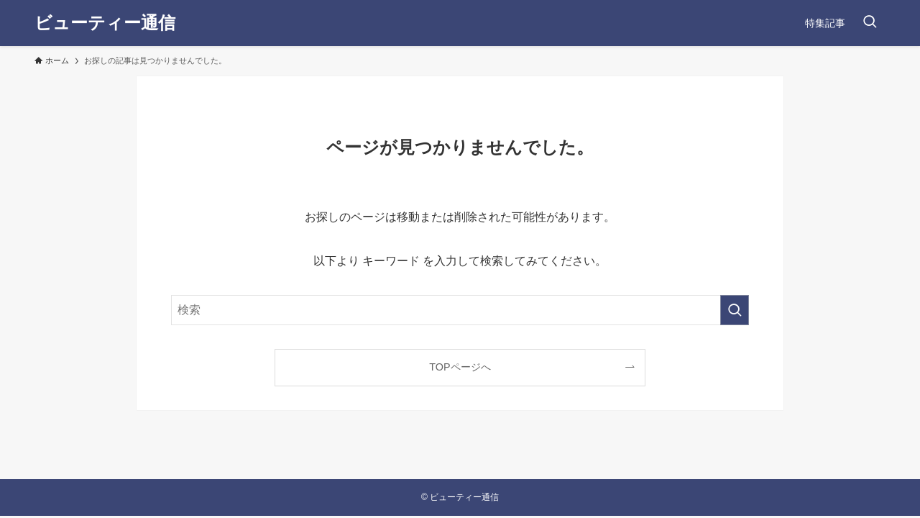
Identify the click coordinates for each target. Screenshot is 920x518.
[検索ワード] (460, 310)
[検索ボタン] (870, 23)
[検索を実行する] (734, 310)
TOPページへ (459, 367)
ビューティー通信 (104, 23)
